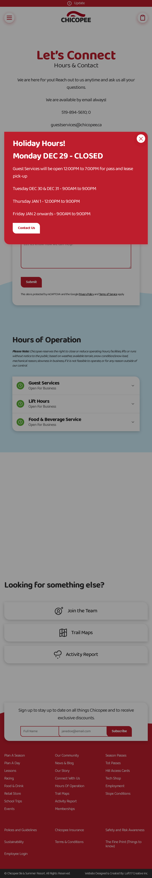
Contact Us (26, 228)
